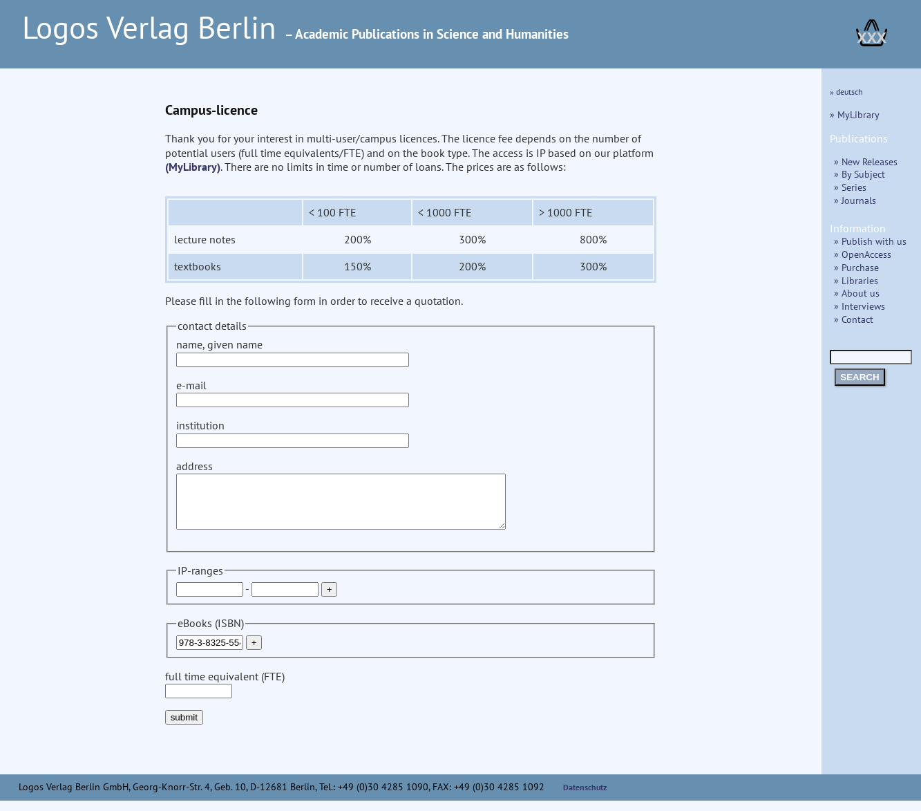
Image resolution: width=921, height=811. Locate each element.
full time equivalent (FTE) (225, 694)
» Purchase (856, 267)
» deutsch (846, 91)
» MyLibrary (855, 114)
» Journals (855, 200)
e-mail (292, 392)
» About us (857, 292)
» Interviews (859, 306)
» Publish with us (870, 241)
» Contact (853, 319)
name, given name (292, 351)
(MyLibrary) (192, 167)
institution (292, 432)
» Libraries (856, 280)
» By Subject (859, 173)
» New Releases (866, 161)
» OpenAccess (862, 254)
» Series (850, 187)
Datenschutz (585, 797)
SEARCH (859, 377)
